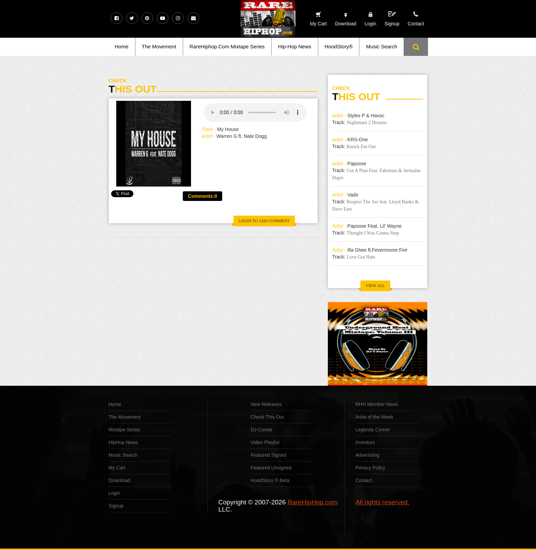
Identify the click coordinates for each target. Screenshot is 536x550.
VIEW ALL (375, 285)
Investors (365, 442)
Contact (363, 480)
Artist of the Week (374, 417)
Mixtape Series (125, 429)
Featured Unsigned (271, 467)
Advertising (367, 455)
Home (122, 46)
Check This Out (267, 417)
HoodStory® (339, 46)
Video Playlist (265, 442)
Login (370, 23)
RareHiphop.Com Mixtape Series (227, 46)
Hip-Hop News (294, 46)
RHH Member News (376, 404)
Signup (392, 18)
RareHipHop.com (313, 502)
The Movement (159, 46)
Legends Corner (372, 429)
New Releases (266, 404)
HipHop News (123, 442)
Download (119, 480)
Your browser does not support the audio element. (255, 112)
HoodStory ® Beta (270, 480)
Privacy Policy (370, 467)
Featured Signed (268, 455)
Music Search (381, 46)
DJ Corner (262, 429)
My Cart (117, 467)
